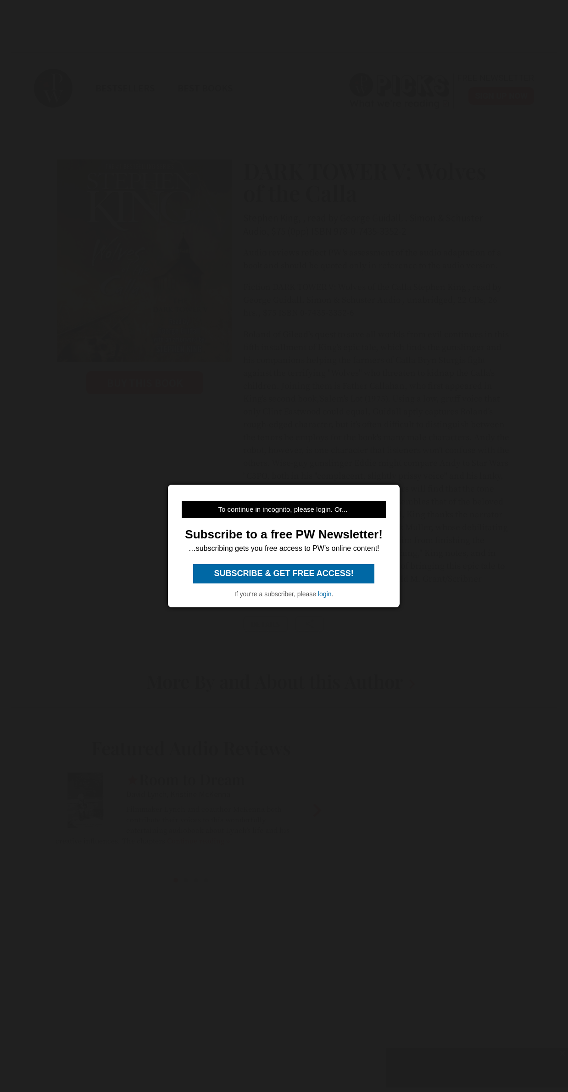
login (325, 594)
